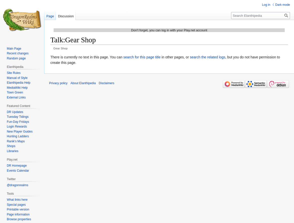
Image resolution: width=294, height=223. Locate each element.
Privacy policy (58, 83)
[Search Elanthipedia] (260, 15)
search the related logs (207, 57)
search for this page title (142, 57)
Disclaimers (106, 83)
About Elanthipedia (83, 83)
